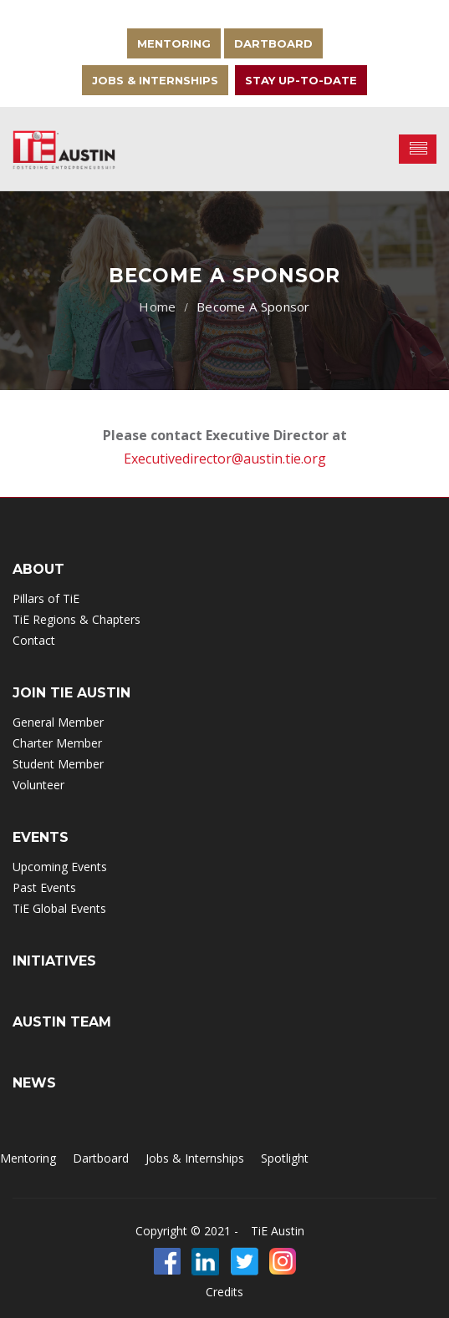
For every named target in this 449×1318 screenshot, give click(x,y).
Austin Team (62, 1022)
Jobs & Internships (155, 80)
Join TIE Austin (71, 693)
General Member (58, 722)
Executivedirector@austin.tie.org (225, 458)
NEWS (34, 1083)
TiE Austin (277, 1231)
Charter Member (57, 743)
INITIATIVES (54, 961)
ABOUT (38, 569)
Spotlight (285, 1158)
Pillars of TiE (46, 598)
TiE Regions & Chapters (76, 619)
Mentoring (174, 43)
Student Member (58, 764)
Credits (224, 1292)
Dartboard (273, 43)
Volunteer (38, 785)
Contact (34, 640)
